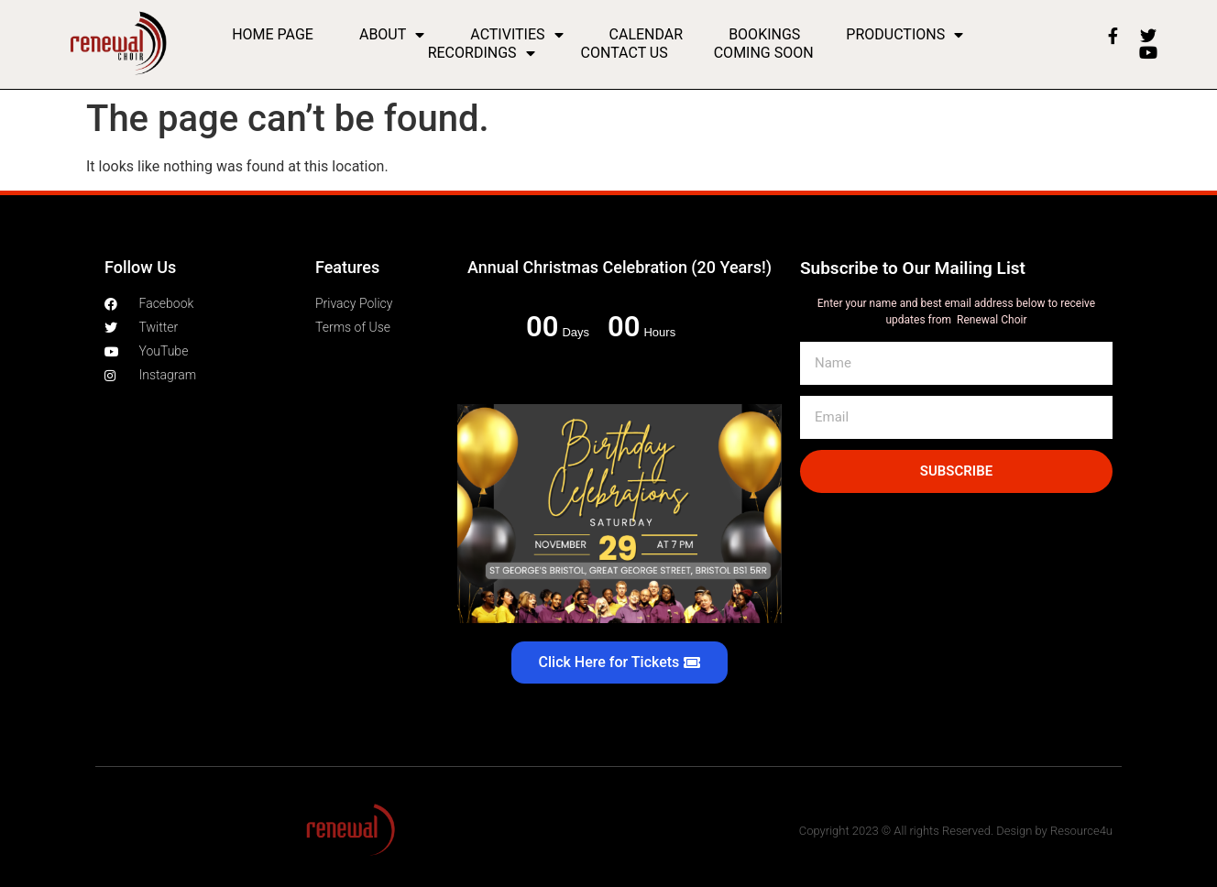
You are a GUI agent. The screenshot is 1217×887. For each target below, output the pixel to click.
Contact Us (624, 52)
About (391, 35)
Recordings (481, 53)
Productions (904, 35)
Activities (516, 35)
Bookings (764, 34)
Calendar (646, 34)
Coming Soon (764, 52)
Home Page (272, 34)
